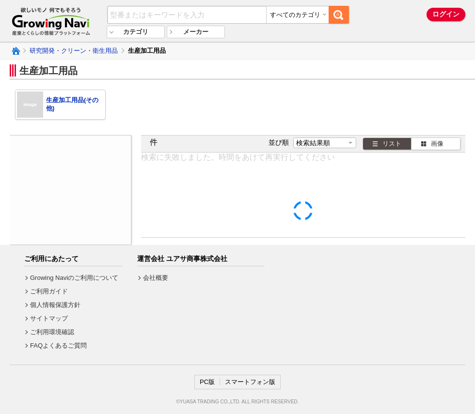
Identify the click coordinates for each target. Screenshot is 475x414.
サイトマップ (49, 318)
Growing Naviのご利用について (74, 277)
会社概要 (155, 277)
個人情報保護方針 (55, 304)
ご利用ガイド (49, 291)
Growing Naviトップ (15, 50)
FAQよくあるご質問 (58, 345)
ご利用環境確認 (52, 332)
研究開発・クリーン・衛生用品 (74, 50)
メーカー (195, 31)
